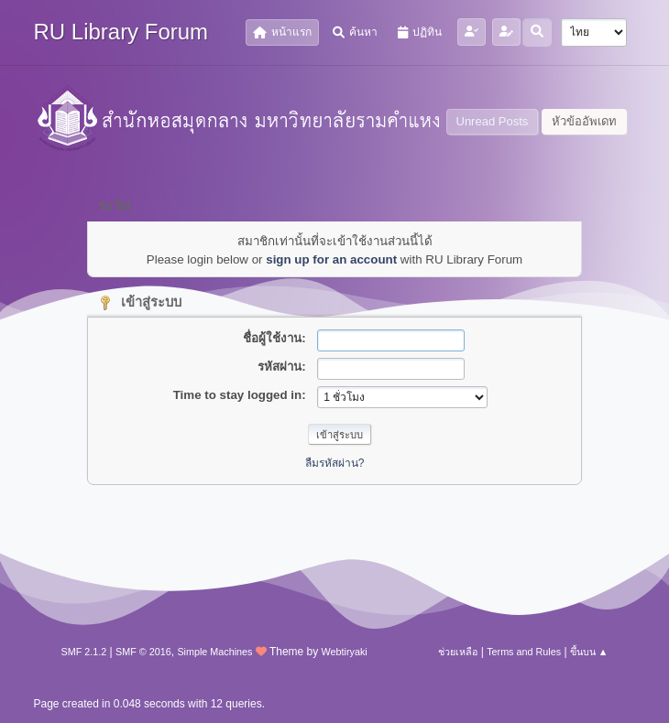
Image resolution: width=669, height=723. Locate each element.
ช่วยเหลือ (457, 651)
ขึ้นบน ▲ (589, 651)
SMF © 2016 (143, 651)
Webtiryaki (344, 651)
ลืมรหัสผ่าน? (335, 463)
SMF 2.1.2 (84, 651)
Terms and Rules (524, 651)
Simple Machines (214, 651)
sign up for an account (331, 259)
